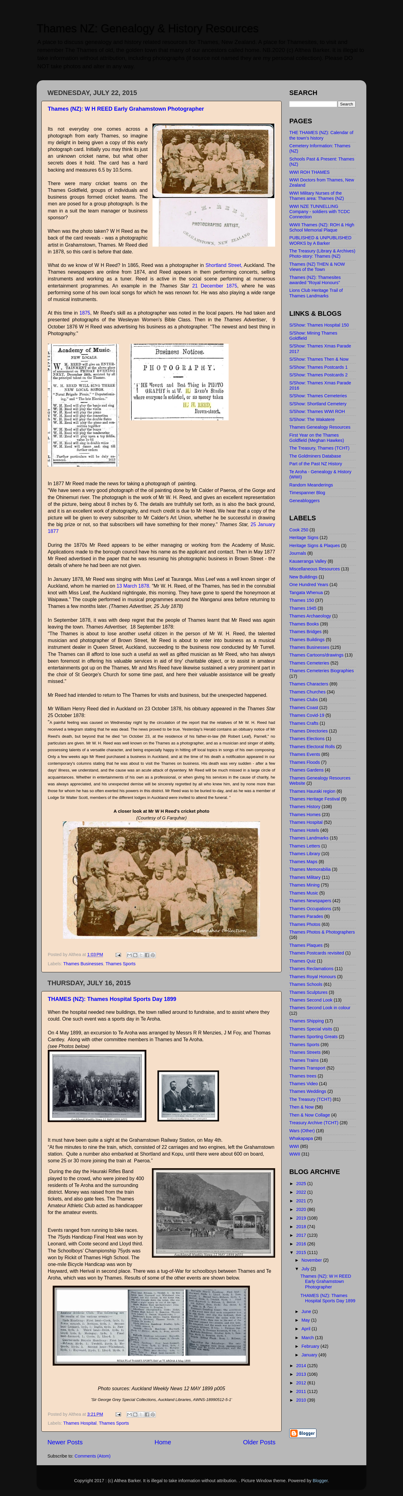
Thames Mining (304, 885)
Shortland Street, (224, 265)
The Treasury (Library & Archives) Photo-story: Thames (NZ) (322, 253)
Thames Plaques (306, 945)
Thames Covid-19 (306, 715)
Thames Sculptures (308, 992)
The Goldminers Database (315, 456)
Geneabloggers (304, 500)
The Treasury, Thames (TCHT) (319, 448)
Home (163, 1442)
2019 (301, 1218)
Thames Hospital (79, 1423)
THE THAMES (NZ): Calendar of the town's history (321, 135)
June (307, 1311)
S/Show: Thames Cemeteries (318, 395)
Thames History (304, 806)
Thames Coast (303, 707)
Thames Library (304, 853)
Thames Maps (303, 861)
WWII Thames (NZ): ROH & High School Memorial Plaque (321, 227)
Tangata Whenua (306, 592)
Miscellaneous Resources (314, 568)
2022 (301, 1192)
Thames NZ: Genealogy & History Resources (147, 28)
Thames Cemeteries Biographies (321, 670)
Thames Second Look (310, 1000)
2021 (301, 1200)
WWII (294, 1154)
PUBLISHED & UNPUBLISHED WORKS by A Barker (320, 240)
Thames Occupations (310, 908)
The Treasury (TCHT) (310, 1099)
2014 (301, 1365)
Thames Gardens (306, 770)
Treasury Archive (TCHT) (313, 1122)
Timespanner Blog (307, 492)
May (306, 1320)
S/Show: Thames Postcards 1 (318, 367)
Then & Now (301, 1107)
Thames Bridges (305, 631)
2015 (301, 1252)
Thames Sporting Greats (313, 1036)
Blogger (320, 1480)
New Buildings (303, 576)
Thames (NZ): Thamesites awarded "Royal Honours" (315, 280)
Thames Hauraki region (312, 791)
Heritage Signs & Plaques (314, 545)
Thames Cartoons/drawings (316, 655)
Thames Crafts (303, 723)
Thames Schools (305, 984)
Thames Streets (305, 1052)
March (308, 1337)
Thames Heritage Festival (314, 798)
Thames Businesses (83, 963)
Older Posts (259, 1442)
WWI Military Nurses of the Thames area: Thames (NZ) (316, 196)
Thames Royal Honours (312, 976)
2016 (301, 1243)
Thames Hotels (304, 830)
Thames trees (302, 1075)
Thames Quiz (302, 960)
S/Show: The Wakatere (312, 419)
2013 (301, 1374)
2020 (301, 1209)
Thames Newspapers (310, 900)
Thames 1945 (302, 608)
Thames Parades (306, 916)
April (307, 1328)
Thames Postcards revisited (316, 952)
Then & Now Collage (309, 1115)
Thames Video (303, 1083)
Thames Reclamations (311, 968)
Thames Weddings (307, 1091)
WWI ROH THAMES (309, 172)
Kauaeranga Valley (308, 561)
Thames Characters (308, 683)
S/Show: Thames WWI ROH (317, 411)
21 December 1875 (213, 285)
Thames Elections (306, 738)
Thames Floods (304, 762)
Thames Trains (304, 1060)
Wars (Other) (302, 1130)
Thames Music (303, 893)
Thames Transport (307, 1067)
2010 (301, 1400)
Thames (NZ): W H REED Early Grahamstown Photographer (126, 109)
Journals (297, 553)
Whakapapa (301, 1138)
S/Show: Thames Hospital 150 (319, 325)
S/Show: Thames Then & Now (318, 359)
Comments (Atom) (93, 1456)
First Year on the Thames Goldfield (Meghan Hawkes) (316, 438)
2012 (301, 1382)
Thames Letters (304, 845)
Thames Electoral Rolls (312, 746)
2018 (301, 1226)
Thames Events (304, 754)
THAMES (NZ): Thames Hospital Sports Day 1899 (112, 999)
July (306, 1268)
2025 (301, 1183)
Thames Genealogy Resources (319, 427)
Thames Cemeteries (309, 663)
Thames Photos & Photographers (322, 932)
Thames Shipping (306, 1020)
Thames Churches (307, 691)
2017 (301, 1235)
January (310, 1354)
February (311, 1346)
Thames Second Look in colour (319, 1007)
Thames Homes (305, 814)
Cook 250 (298, 529)
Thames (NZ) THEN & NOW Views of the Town (317, 267)
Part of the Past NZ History (315, 463)
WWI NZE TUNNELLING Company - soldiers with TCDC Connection (319, 212)
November (312, 1260)
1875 (84, 312)
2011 (301, 1391)
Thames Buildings (306, 639)
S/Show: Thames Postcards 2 (318, 374)
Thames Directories (308, 730)
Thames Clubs (303, 699)
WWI (294, 1146)
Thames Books (304, 623)
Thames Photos (304, 924)
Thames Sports (120, 963)
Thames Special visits (310, 1028)
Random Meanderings (311, 484)
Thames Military (305, 877)
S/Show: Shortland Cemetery (318, 403)
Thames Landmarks (308, 837)
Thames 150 (301, 600)
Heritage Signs (303, 537)
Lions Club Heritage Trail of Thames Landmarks (316, 293)
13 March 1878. (133, 586)
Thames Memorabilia (310, 869)
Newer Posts (65, 1442)
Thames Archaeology (310, 615)
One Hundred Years (308, 584)
